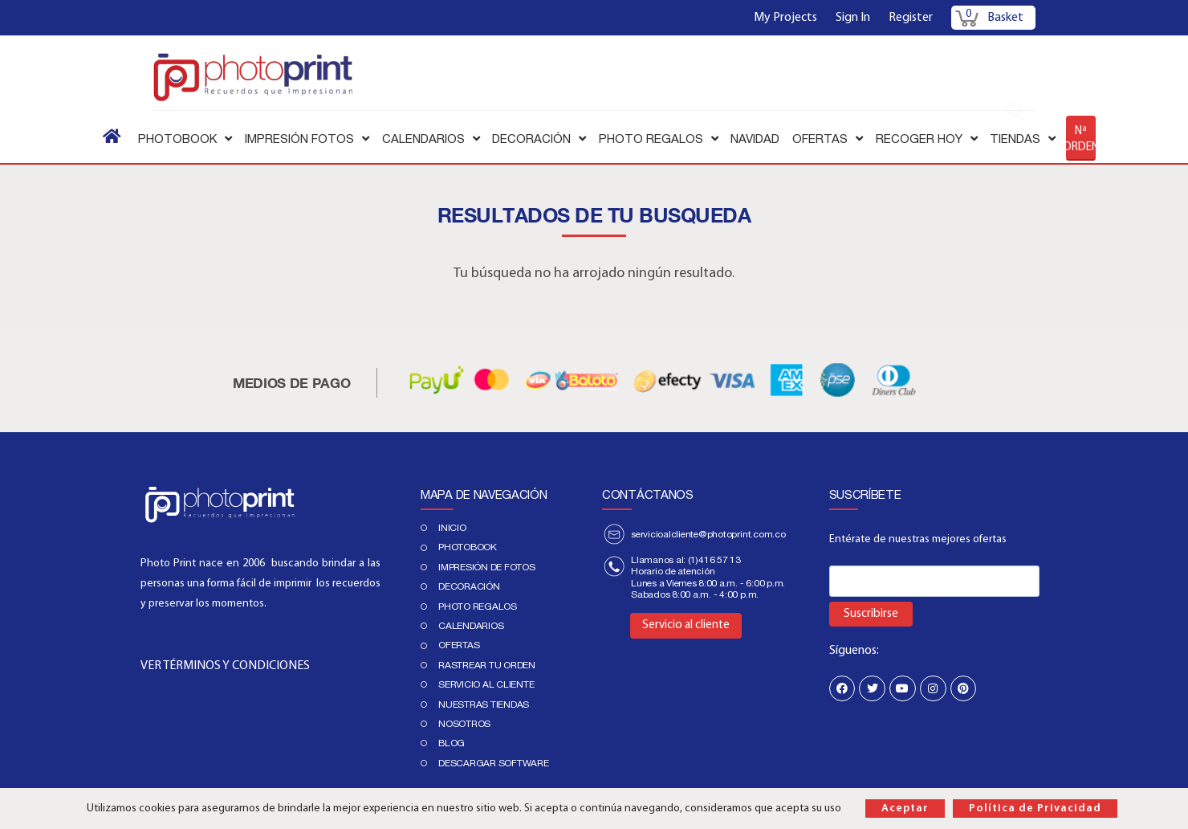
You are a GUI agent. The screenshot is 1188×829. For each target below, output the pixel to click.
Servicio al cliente (486, 684)
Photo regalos (477, 606)
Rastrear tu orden (486, 665)
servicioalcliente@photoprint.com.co (708, 534)
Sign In (853, 17)
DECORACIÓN (469, 586)
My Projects (785, 17)
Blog (451, 743)
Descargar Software (493, 763)
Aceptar (905, 808)
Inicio (452, 527)
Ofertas (458, 645)
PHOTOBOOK (467, 547)
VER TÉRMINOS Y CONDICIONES (225, 666)
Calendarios (470, 625)
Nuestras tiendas (483, 704)
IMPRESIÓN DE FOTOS (486, 567)
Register (911, 17)
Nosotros (464, 723)
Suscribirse (871, 614)
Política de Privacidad (1035, 808)
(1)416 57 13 (714, 560)
